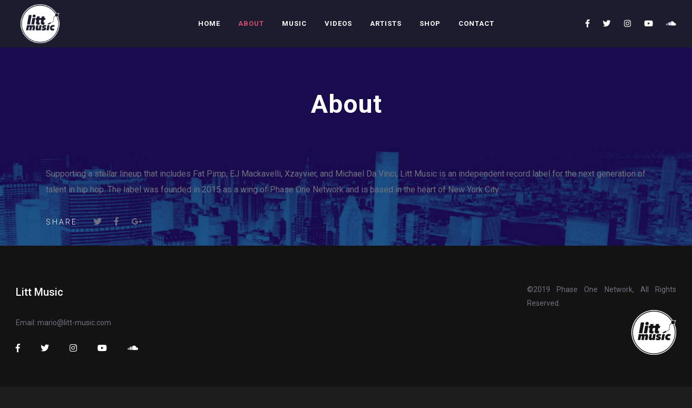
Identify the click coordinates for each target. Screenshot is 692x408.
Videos (338, 23)
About (251, 23)
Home (209, 23)
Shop (430, 23)
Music (294, 23)
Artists (386, 23)
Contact (476, 23)
